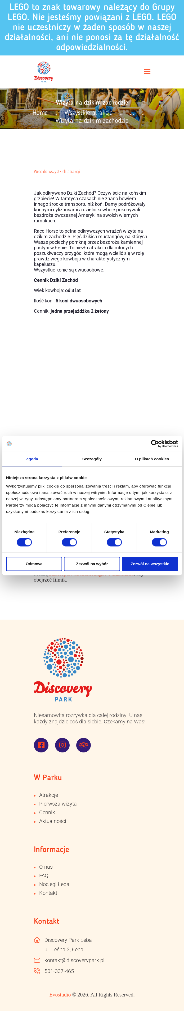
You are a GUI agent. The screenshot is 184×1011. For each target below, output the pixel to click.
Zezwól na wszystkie (150, 563)
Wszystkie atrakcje (89, 113)
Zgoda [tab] (32, 459)
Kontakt (48, 893)
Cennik (47, 812)
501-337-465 (59, 971)
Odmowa (34, 563)
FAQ (43, 875)
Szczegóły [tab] (92, 459)
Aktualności (52, 821)
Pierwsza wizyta (58, 804)
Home (40, 113)
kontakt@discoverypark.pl (74, 960)
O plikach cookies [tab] (152, 459)
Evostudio (60, 995)
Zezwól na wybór (92, 563)
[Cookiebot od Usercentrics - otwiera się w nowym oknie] (155, 444)
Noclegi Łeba (54, 884)
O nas (46, 867)
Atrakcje (48, 795)
